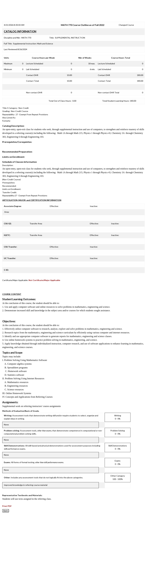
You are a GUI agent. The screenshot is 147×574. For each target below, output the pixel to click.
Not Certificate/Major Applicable (44, 280)
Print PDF (7, 506)
